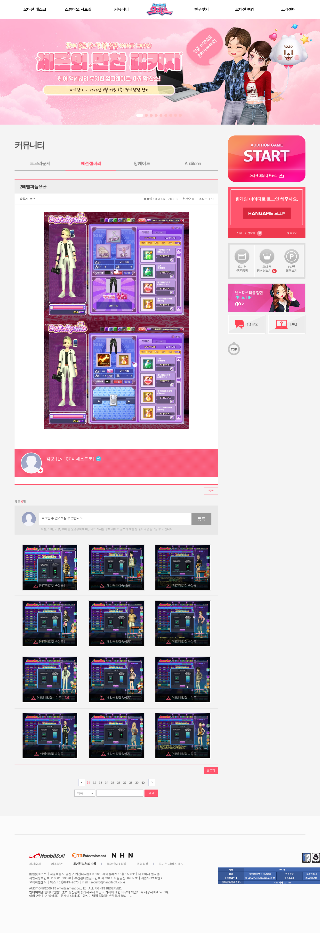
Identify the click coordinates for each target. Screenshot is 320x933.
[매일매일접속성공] (52, 585)
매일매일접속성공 (52, 753)
